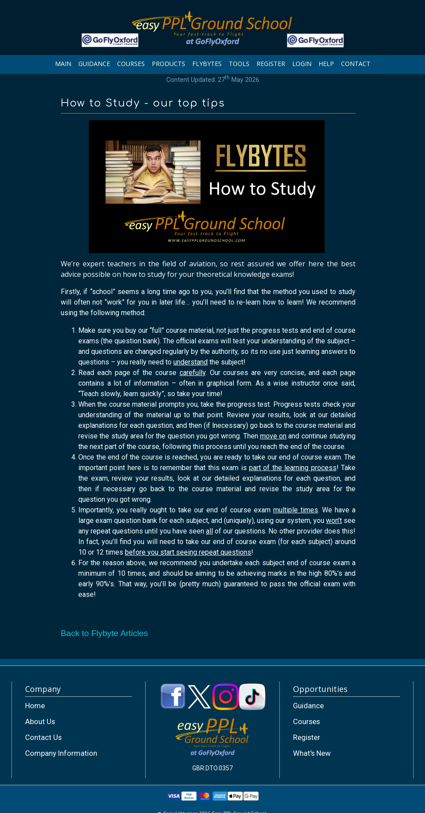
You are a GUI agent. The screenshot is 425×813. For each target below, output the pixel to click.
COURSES (131, 63)
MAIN (63, 63)
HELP (326, 63)
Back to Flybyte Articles (104, 633)
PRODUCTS (168, 63)
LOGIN (301, 63)
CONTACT (355, 63)
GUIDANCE (94, 63)
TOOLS (239, 63)
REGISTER (270, 63)
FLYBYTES (207, 63)
